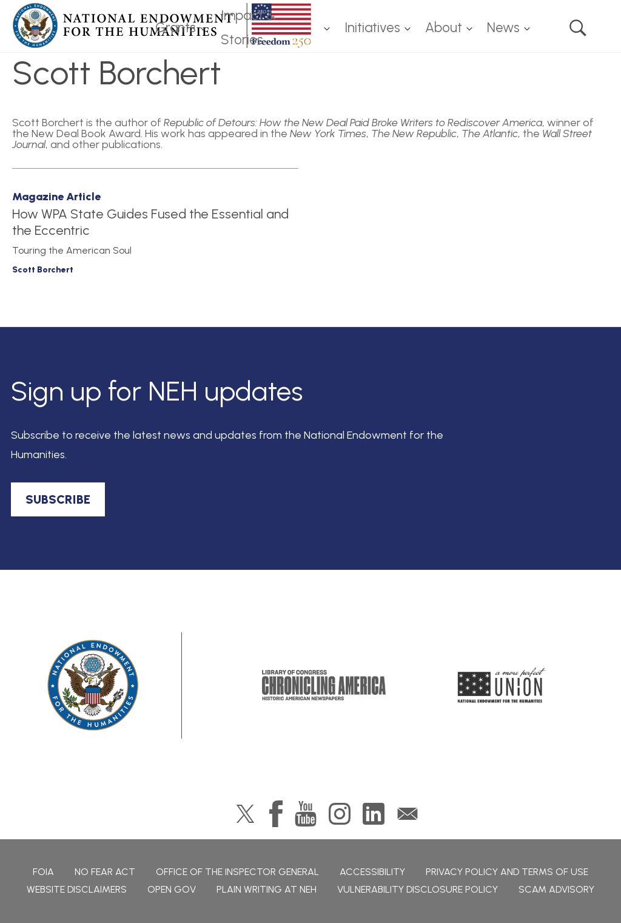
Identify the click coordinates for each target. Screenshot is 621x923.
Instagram (340, 814)
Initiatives (372, 27)
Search (578, 28)
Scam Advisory (556, 889)
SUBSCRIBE (57, 499)
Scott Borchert (42, 270)
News (503, 27)
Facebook (276, 813)
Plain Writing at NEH (267, 889)
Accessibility (372, 871)
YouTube (306, 814)
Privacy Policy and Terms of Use (507, 871)
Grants (175, 27)
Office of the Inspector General (237, 871)
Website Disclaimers (77, 889)
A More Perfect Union (501, 685)
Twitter (245, 814)
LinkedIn (373, 814)
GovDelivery (407, 814)
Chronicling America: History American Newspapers (324, 685)
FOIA (43, 871)
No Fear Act (105, 871)
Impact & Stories (248, 28)
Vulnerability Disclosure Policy (417, 889)
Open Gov (171, 889)
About (443, 27)
